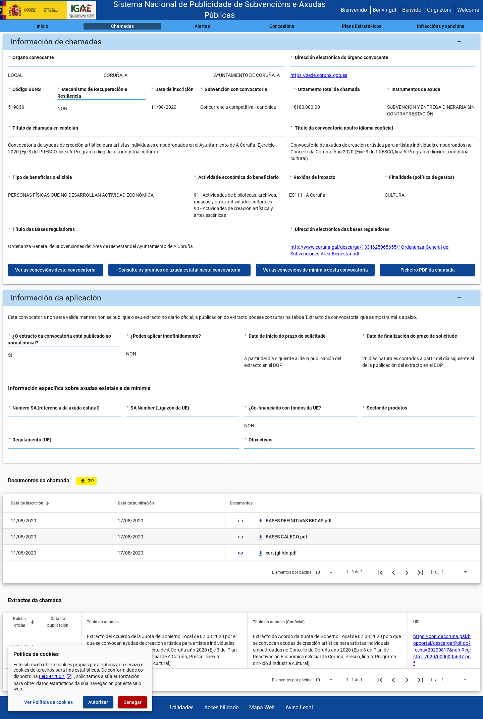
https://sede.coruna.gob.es (318, 75)
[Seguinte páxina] (407, 572)
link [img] (240, 521)
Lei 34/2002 (55, 676)
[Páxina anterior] (393, 572)
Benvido (411, 10)
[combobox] (324, 572)
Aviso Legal (299, 707)
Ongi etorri (439, 10)
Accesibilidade (221, 707)
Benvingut (384, 10)
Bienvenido (354, 10)
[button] (241, 42)
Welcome (468, 10)
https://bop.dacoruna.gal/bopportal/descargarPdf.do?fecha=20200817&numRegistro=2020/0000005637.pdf (442, 650)
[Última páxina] (420, 572)
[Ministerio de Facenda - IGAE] (51, 10)
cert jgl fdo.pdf (277, 553)
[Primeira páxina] (380, 572)
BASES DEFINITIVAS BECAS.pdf (295, 520)
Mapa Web (262, 707)
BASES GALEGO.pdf (282, 536)
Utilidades (182, 707)
